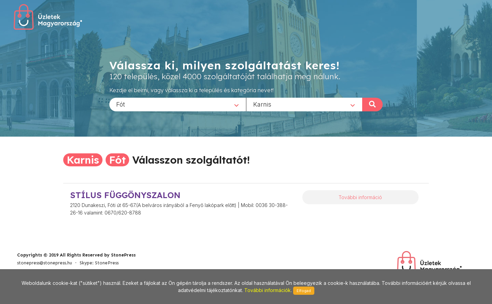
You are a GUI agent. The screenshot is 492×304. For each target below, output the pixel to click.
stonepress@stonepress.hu (44, 262)
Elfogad (304, 290)
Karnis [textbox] (262, 104)
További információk (267, 290)
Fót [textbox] (120, 104)
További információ (360, 197)
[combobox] (177, 104)
